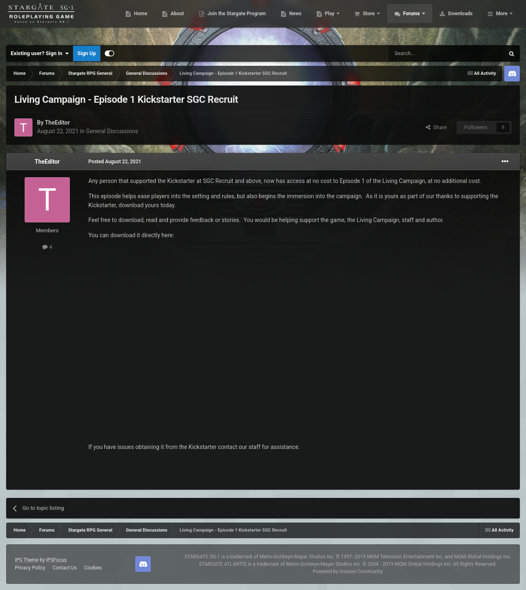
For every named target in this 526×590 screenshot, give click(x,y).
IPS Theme (27, 560)
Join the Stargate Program (284, 20)
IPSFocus (56, 560)
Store (416, 20)
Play (377, 20)
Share (436, 127)
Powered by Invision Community (348, 571)
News (342, 20)
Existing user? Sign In (40, 53)
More (502, 20)
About (224, 20)
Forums (459, 20)
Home (188, 20)
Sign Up (86, 53)
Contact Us (65, 568)
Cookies (93, 568)
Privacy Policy (30, 568)
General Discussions (112, 131)
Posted (114, 161)
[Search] (426, 53)
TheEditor (57, 122)
